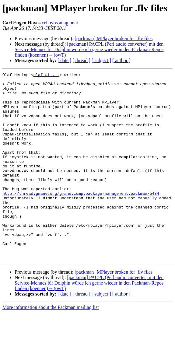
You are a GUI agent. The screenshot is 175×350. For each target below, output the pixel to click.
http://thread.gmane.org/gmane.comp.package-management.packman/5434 (80, 218)
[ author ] (121, 60)
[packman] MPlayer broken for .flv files (113, 38)
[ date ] (64, 60)
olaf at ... (46, 75)
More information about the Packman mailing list (50, 344)
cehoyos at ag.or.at (60, 22)
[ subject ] (101, 60)
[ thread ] (81, 60)
